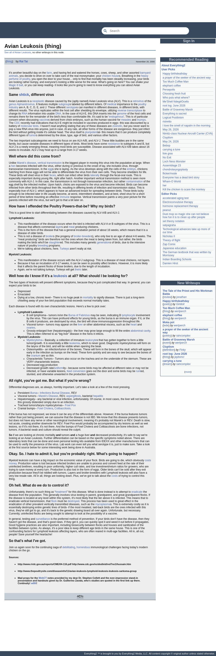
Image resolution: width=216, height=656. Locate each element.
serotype (71, 107)
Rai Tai (23, 61)
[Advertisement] (108, 11)
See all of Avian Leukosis (17, 52)
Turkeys (64, 248)
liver (80, 324)
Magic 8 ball (16, 85)
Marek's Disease (48, 396)
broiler (49, 236)
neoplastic (38, 101)
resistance (114, 143)
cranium (36, 355)
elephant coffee (172, 85)
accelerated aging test (176, 198)
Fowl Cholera (45, 408)
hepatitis (98, 396)
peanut (167, 210)
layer (58, 227)
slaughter (54, 242)
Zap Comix (169, 244)
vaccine (43, 119)
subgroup (64, 104)
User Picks (168, 69)
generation (103, 242)
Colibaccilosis (62, 408)
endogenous (116, 116)
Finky (182, 349)
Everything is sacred (175, 113)
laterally (94, 175)
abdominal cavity (140, 330)
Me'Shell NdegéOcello (176, 101)
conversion (79, 371)
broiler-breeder (82, 236)
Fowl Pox (70, 405)
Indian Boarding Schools (177, 259)
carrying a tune (171, 149)
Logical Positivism (173, 117)
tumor (32, 135)
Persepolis (169, 89)
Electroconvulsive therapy (178, 202)
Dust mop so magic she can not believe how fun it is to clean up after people (186, 216)
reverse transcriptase (129, 110)
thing (9, 61)
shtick (24, 95)
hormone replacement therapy (180, 206)
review (167, 297)
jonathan (181, 297)
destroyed (73, 501)
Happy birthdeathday (175, 73)
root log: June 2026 (174, 105)
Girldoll (180, 304)
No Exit (167, 157)
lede (166, 325)
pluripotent (91, 132)
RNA (24, 113)
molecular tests (30, 126)
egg (50, 169)
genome (121, 113)
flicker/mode (170, 173)
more (188, 371)
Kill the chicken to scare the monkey (184, 189)
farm (49, 72)
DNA (58, 113)
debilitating (68, 547)
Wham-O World (172, 181)
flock (54, 501)
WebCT (43, 578)
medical (111, 104)
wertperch (180, 311)
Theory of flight (171, 240)
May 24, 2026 (171, 141)
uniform (58, 368)
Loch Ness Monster (174, 161)
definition (168, 349)
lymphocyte (128, 315)
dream (167, 364)
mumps (141, 119)
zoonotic (117, 126)
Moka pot (168, 322)
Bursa (33, 392)
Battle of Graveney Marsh (178, 109)
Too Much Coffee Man (176, 81)
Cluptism (168, 137)
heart (133, 324)
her (164, 185)
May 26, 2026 (171, 129)
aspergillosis (73, 396)
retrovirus (138, 101)
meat (72, 227)
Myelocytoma (34, 340)
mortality (88, 297)
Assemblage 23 (172, 165)
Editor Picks (169, 193)
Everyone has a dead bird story (181, 177)
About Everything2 (173, 65)
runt (138, 371)
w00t (33, 583)
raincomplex (183, 335)
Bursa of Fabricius (79, 315)
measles (126, 119)
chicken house (110, 75)
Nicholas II (169, 236)
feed (69, 371)
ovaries (31, 327)
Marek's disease (26, 162)
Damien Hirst (170, 263)
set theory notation (174, 221)
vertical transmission (50, 162)
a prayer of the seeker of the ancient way (187, 77)
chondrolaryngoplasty (175, 169)
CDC (17, 122)
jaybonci (179, 357)
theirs (78, 269)
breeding (43, 245)
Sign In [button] (189, 41)
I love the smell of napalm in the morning (186, 125)
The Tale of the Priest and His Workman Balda (188, 292)
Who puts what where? (176, 97)
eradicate (137, 491)
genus (12, 104)
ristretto (167, 121)
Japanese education (174, 248)
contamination (134, 181)
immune (65, 197)
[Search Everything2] (145, 31)
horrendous (83, 547)
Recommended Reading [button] (188, 59)
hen (13, 165)
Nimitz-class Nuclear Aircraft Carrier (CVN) (188, 133)
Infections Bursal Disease (55, 392)
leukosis (60, 276)
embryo (131, 169)
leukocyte (91, 340)
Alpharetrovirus (26, 104)
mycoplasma (102, 504)
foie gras (168, 153)
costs (114, 475)
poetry (167, 304)
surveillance (43, 518)
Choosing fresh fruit (174, 93)
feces (52, 175)
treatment (61, 491)
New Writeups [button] (188, 283)
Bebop (166, 145)
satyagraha (169, 225)
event (166, 342)
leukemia (74, 343)
